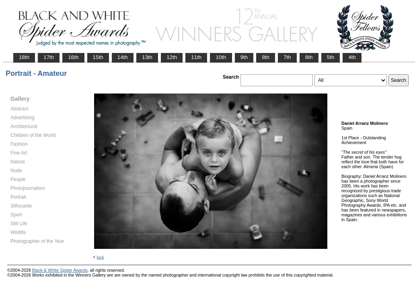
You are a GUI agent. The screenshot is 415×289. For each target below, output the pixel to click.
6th (309, 57)
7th (287, 57)
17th (48, 57)
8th (265, 57)
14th (122, 57)
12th (171, 57)
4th (352, 57)
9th (244, 57)
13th (147, 57)
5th (331, 57)
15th (98, 57)
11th (196, 57)
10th (220, 57)
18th (24, 57)
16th (73, 57)
